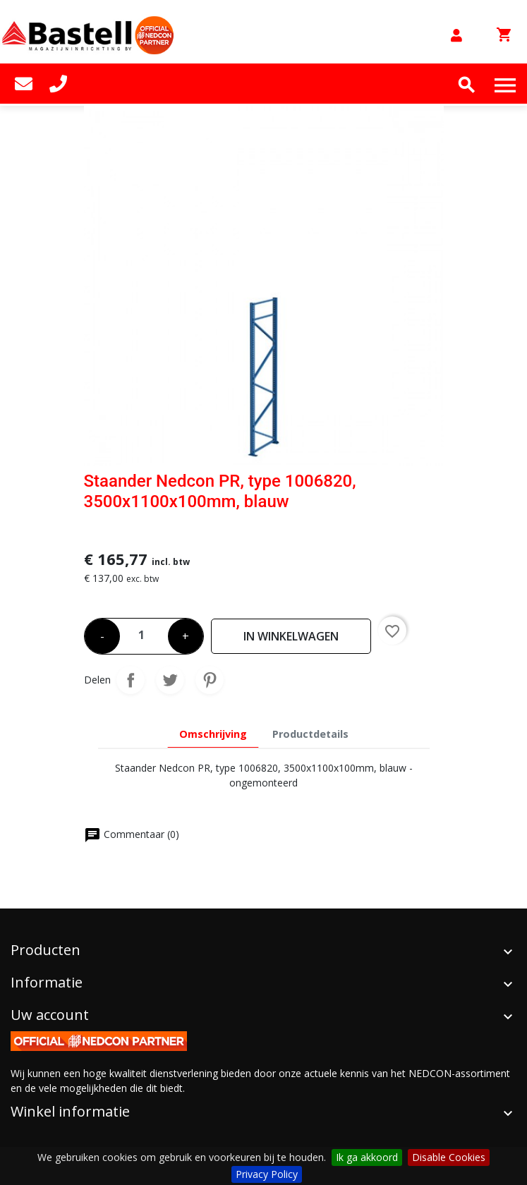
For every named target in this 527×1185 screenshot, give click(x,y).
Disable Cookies (448, 1157)
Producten (45, 949)
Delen (130, 680)
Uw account (50, 1014)
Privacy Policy (267, 1174)
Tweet (170, 680)
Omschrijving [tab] (213, 734)
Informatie (47, 982)
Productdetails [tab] (310, 734)
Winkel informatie (70, 1111)
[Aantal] (144, 632)
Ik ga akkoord (367, 1157)
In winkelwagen (291, 636)
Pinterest (209, 680)
